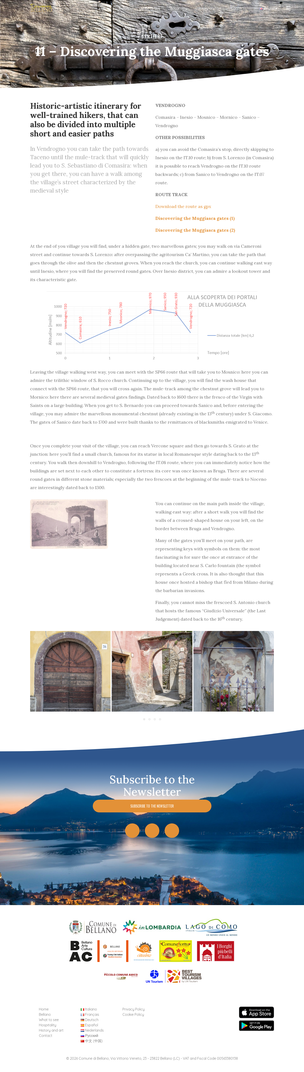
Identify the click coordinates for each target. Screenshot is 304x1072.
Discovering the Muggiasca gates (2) (195, 230)
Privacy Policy (133, 1009)
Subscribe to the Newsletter (152, 806)
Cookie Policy (133, 1014)
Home (104, 8)
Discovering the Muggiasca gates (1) (195, 218)
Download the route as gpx (183, 206)
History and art (209, 8)
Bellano (125, 8)
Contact (237, 8)
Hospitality (178, 8)
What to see (150, 8)
